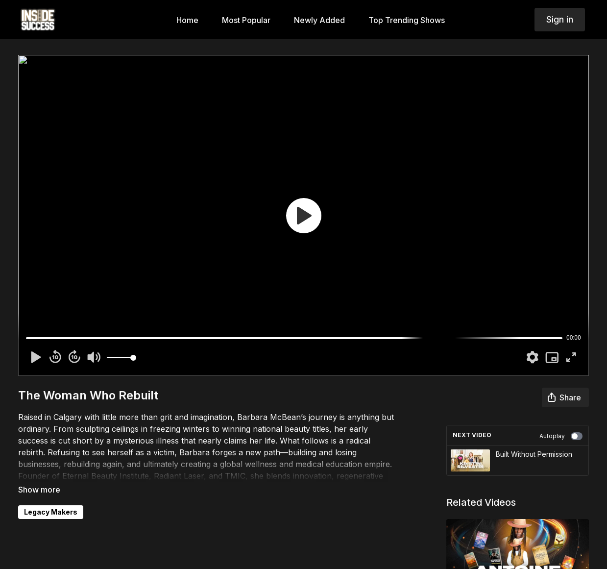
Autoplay (561, 436)
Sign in (559, 19)
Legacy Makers (50, 512)
